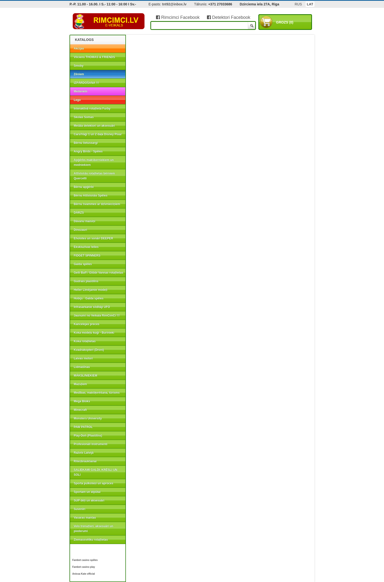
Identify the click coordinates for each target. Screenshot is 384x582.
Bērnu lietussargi (86, 143)
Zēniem (79, 74)
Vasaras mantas (85, 517)
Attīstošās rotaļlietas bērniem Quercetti (94, 176)
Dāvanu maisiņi (84, 221)
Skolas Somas (84, 117)
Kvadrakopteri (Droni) (89, 350)
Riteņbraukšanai (85, 461)
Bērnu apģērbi (84, 187)
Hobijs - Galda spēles (88, 298)
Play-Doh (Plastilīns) (88, 435)
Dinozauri (80, 229)
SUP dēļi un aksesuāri (89, 500)
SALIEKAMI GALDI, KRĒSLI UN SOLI (95, 472)
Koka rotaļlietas (85, 341)
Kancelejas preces (86, 324)
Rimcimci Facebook (178, 17)
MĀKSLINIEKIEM (85, 375)
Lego (77, 100)
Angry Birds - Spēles (88, 151)
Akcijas (79, 48)
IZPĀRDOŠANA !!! (86, 83)
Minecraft (80, 410)
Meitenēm (80, 91)
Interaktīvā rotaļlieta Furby (92, 108)
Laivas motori (83, 358)
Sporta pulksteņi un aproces (93, 483)
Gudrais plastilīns (86, 281)
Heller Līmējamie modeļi (90, 289)
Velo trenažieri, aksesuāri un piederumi (93, 528)
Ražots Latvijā (84, 452)
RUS (298, 4)
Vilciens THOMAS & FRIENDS (94, 57)
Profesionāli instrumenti (90, 444)
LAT (310, 4)
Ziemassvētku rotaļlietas (91, 539)
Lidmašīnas (82, 367)
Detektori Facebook (228, 17)
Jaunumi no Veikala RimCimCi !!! (97, 315)
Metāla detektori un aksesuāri (94, 125)
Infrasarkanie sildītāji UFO (92, 307)
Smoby (79, 65)
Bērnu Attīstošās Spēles (91, 195)
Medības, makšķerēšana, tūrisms (97, 392)
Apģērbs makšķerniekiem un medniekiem (94, 162)
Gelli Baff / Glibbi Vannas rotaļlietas (98, 272)
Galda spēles (83, 264)
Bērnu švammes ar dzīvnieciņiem (97, 204)
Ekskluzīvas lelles (86, 247)
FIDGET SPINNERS (87, 255)
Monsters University (88, 418)
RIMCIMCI (108, 21)
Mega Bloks (82, 401)
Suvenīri (79, 509)
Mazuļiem (80, 384)
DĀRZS (79, 212)
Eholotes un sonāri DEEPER (93, 238)
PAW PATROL (83, 427)
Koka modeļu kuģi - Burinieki (94, 332)
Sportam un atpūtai (87, 492)
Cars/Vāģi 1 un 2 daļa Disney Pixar (98, 134)
